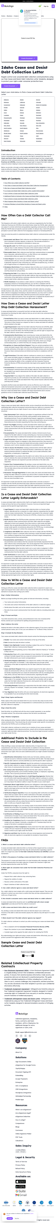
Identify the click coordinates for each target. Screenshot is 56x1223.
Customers (19, 1130)
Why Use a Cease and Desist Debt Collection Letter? (20, 188)
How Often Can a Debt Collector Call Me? (16, 183)
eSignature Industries (22, 1116)
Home (3, 16)
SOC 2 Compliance (21, 1086)
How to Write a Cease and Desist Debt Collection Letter (21, 193)
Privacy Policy (20, 1165)
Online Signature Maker (23, 1134)
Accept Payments (21, 1079)
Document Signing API (23, 1072)
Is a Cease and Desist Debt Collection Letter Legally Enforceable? (24, 191)
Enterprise (18, 1082)
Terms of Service (21, 1162)
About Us (18, 1052)
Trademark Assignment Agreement (17, 989)
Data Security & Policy (23, 1172)
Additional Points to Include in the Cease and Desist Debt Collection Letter (26, 196)
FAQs (6, 207)
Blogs (17, 1127)
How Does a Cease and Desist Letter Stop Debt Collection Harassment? (26, 185)
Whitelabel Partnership (23, 1096)
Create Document (11, 86)
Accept (10, 1218)
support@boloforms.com (28, 1032)
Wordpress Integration (23, 1093)
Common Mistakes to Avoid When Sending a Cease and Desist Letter (25, 204)
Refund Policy (20, 1168)
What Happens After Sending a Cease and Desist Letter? (21, 201)
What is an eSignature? (23, 1110)
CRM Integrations (21, 1089)
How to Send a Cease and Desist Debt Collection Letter (21, 199)
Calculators (19, 1141)
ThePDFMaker (20, 1068)
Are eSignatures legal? (23, 1113)
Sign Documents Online (23, 1062)
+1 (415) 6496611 (20, 1150)
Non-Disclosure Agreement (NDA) (16, 970)
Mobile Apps (19, 1099)
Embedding (19, 1075)
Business (9, 16)
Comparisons (19, 1123)
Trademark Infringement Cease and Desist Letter (22, 999)
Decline (17, 1218)
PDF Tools (18, 1137)
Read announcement (31, 22)
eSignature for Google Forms (25, 1065)
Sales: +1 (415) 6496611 (28, 1)
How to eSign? (20, 1120)
